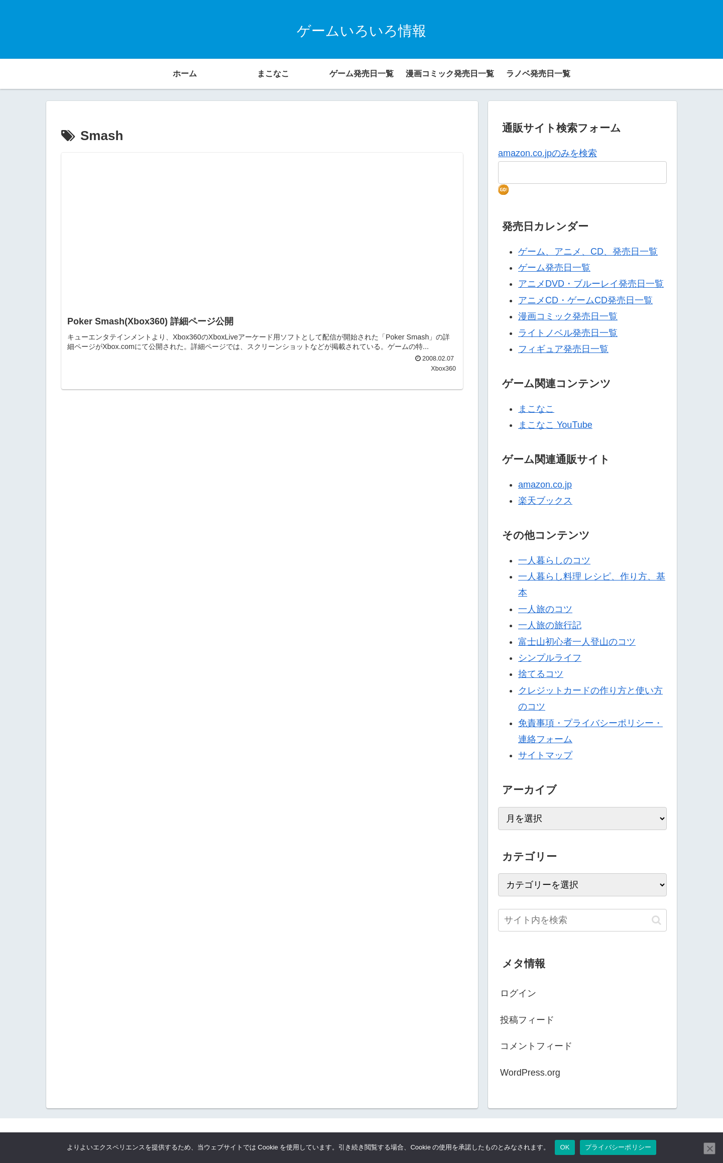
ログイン (518, 993)
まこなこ (536, 409)
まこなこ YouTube (555, 425)
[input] (582, 920)
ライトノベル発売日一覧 (568, 333)
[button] (656, 920)
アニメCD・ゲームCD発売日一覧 (585, 300)
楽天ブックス (545, 501)
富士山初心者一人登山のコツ (577, 642)
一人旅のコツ (545, 609)
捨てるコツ (540, 674)
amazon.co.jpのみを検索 (547, 153)
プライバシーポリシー (618, 1147)
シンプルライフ (549, 658)
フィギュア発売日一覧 (563, 349)
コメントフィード (536, 1046)
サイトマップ (545, 755)
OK (564, 1147)
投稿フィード (527, 1020)
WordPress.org (530, 1073)
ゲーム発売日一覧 (554, 268)
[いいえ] (709, 1148)
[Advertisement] (262, 239)
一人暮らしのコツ (554, 560)
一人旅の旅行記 (549, 625)
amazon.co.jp (545, 485)
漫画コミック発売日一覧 (568, 316)
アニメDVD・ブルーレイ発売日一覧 (591, 284)
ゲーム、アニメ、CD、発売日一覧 (588, 252)
